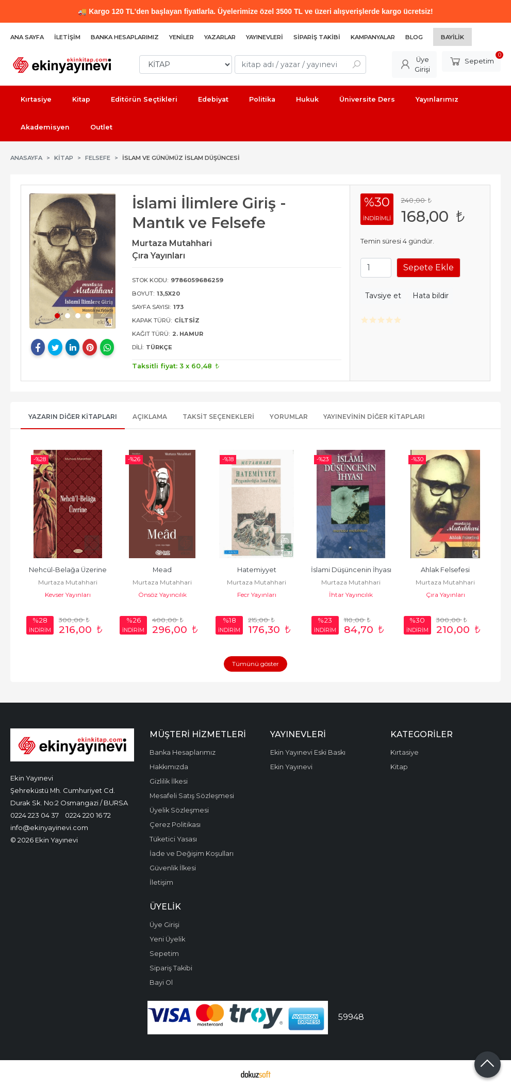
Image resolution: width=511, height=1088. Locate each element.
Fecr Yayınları (256, 594)
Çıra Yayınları (445, 594)
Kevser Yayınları (68, 594)
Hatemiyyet (256, 570)
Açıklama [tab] (150, 416)
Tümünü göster (255, 664)
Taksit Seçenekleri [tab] (218, 416)
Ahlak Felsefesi (445, 570)
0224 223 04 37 (34, 815)
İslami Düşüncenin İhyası (351, 570)
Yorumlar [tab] (289, 416)
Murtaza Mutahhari (67, 582)
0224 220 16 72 (88, 815)
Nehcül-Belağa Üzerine (68, 570)
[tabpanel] (72, 261)
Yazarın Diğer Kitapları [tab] (72, 416)
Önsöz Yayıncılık (162, 594)
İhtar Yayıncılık (351, 594)
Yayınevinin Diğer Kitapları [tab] (374, 416)
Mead (162, 570)
